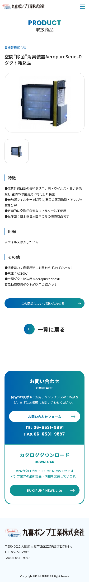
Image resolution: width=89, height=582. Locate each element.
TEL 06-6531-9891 (44, 427)
